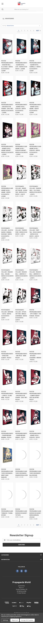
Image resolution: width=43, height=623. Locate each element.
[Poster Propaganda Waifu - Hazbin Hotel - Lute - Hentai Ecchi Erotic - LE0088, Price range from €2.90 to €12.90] (21, 46)
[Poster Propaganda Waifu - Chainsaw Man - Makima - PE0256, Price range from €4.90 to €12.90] (7, 417)
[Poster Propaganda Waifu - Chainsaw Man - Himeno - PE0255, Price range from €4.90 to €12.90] (21, 417)
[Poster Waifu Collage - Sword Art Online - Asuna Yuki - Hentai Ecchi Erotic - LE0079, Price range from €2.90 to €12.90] (21, 172)
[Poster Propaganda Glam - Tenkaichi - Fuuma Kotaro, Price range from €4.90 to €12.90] (7, 495)
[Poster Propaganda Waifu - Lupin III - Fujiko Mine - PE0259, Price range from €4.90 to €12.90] (7, 377)
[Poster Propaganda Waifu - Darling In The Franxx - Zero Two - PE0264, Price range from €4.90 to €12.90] (21, 377)
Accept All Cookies (27, 620)
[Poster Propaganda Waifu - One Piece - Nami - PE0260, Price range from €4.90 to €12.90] (21, 337)
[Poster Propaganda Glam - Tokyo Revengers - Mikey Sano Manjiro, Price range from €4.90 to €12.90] (7, 455)
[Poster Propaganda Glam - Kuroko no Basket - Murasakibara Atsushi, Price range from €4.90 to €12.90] (35, 495)
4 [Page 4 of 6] (27, 30)
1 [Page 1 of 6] (18, 30)
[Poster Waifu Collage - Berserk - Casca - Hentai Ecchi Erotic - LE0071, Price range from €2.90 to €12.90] (7, 295)
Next (38, 31)
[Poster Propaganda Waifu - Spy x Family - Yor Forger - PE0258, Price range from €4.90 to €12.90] (35, 295)
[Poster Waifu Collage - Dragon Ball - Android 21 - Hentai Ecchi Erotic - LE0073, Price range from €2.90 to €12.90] (21, 255)
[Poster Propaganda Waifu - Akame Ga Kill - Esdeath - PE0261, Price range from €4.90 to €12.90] (35, 417)
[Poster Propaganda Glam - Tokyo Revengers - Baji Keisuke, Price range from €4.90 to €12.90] (35, 455)
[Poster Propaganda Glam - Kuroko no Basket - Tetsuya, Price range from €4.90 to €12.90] (21, 495)
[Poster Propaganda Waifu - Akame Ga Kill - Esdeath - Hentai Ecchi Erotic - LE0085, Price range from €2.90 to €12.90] (21, 88)
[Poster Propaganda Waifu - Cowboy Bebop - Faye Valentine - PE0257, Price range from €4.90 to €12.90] (35, 377)
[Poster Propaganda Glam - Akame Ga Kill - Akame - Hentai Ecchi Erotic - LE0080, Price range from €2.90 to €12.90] (7, 172)
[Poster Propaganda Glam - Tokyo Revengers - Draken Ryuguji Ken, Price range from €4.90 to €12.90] (21, 455)
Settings (5, 620)
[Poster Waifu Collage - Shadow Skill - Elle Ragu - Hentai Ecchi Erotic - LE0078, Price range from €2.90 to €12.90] (35, 172)
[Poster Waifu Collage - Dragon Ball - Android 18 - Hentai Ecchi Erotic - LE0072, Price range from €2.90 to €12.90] (35, 255)
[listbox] (24, 25)
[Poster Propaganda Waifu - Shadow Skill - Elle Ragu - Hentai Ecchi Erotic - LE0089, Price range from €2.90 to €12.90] (7, 46)
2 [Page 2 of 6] (21, 30)
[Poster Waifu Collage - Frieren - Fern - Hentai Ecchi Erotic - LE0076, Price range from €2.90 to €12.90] (21, 214)
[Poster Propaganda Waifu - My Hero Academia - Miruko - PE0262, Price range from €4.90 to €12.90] (35, 337)
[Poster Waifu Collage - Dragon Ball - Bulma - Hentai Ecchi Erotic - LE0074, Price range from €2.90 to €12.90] (7, 255)
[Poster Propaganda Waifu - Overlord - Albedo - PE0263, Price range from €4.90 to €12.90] (7, 337)
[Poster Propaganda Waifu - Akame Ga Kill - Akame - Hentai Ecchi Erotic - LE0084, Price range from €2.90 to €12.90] (35, 88)
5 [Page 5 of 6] (30, 30)
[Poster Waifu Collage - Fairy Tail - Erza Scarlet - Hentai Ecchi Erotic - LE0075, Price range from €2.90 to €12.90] (35, 214)
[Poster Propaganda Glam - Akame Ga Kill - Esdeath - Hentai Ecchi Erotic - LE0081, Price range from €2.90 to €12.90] (35, 130)
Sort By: (4, 25)
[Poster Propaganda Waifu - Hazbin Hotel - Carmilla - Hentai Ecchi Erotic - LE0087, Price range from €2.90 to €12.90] (35, 46)
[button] (21, 19)
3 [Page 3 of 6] (24, 30)
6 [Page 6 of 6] (33, 30)
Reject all (15, 620)
